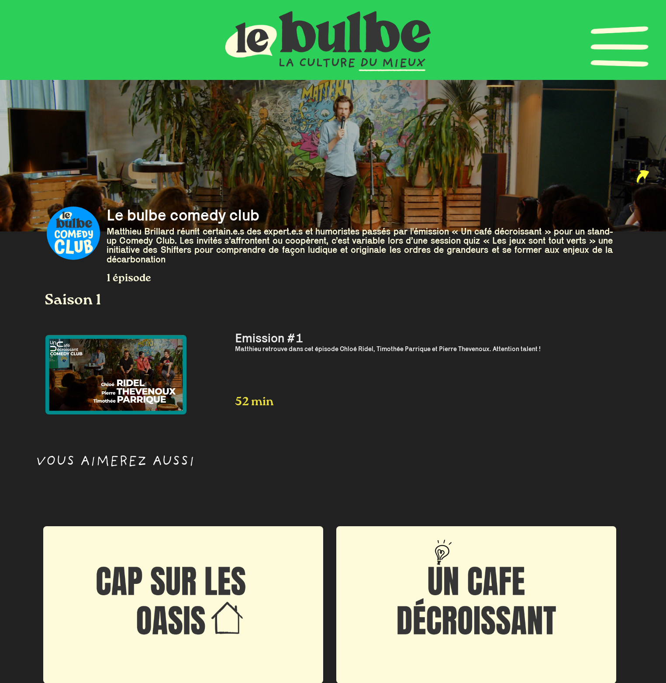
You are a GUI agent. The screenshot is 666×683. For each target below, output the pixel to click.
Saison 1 (73, 300)
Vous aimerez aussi (115, 462)
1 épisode (129, 278)
